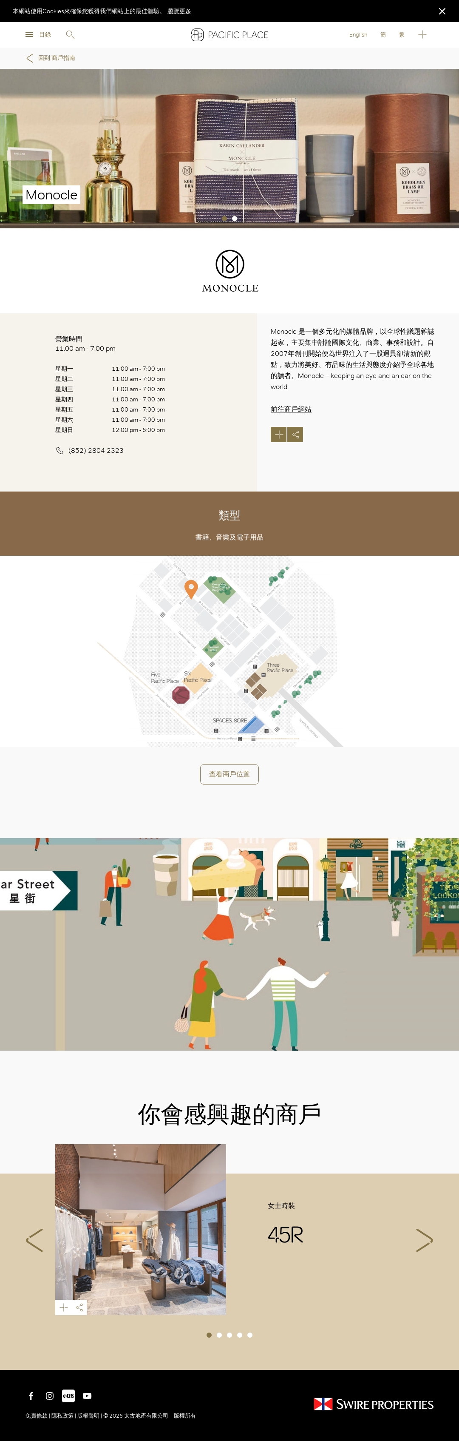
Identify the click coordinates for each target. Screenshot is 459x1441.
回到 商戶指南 (49, 58)
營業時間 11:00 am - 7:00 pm (85, 343)
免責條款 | (38, 1416)
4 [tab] (240, 1335)
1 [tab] (224, 218)
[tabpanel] (229, 148)
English (358, 34)
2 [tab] (235, 218)
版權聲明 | (89, 1416)
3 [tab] (229, 1335)
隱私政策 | (63, 1416)
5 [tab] (250, 1335)
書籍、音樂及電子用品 (230, 537)
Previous (34, 1240)
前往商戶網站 (291, 409)
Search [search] (70, 35)
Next (425, 1240)
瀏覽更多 (179, 11)
